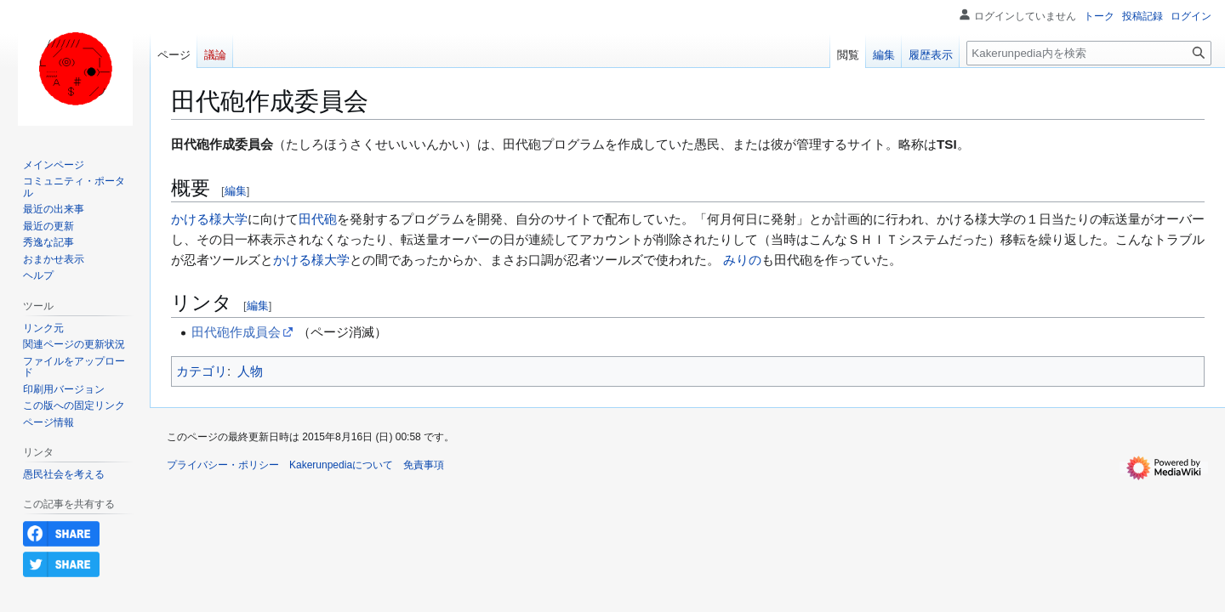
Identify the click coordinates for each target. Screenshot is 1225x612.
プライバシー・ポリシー (223, 465)
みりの (742, 259)
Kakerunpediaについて (341, 465)
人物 (250, 371)
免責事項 (423, 465)
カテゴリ (201, 371)
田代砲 (318, 219)
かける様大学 (209, 219)
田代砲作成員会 (236, 332)
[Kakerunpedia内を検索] (1088, 53)
